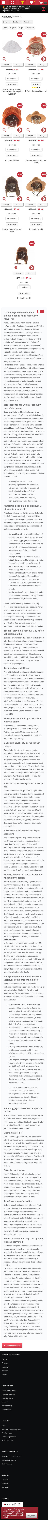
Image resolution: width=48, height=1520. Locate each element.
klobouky (14, 1327)
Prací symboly (7, 1433)
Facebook (5, 1480)
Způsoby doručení (8, 1394)
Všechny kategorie (12, 1346)
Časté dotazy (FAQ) (9, 1390)
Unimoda (12, 84)
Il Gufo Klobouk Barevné (36, 91)
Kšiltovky (5, 1371)
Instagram (5, 1487)
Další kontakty (7, 1464)
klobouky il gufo (10, 940)
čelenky (5, 1363)
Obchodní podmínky (9, 1437)
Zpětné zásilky (7, 1406)
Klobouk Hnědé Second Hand (36, 161)
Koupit (6, 65)
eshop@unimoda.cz (9, 1460)
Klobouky (5, 1367)
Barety (4, 1375)
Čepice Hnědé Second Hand (12, 230)
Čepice (4, 1359)
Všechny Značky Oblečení (11, 1429)
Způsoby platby (7, 1398)
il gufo (36, 84)
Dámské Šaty (6, 1409)
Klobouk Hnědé (12, 160)
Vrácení (4, 1402)
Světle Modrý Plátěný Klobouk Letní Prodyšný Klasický (11, 91)
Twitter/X (5, 1484)
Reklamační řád (7, 1440)
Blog (3, 1425)
